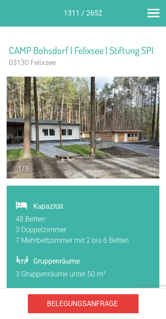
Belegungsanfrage (82, 304)
